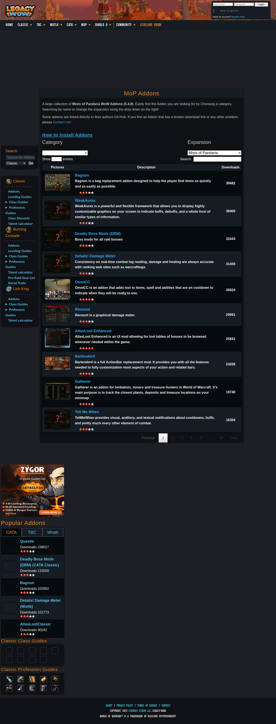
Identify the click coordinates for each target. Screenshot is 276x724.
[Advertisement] (18, 397)
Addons (14, 191)
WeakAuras (85, 200)
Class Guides (18, 202)
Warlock (55, 650)
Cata (70, 25)
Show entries (57, 159)
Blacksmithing (20, 679)
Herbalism (9, 687)
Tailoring (43, 687)
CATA (11, 532)
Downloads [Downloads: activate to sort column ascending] (230, 167)
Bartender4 (85, 356)
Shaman (32, 659)
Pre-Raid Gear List (21, 278)
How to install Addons (67, 134)
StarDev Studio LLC (140, 710)
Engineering (43, 679)
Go (31, 163)
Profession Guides (15, 210)
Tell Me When (87, 412)
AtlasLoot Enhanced (93, 331)
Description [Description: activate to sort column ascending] (146, 167)
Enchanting (32, 679)
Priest (32, 650)
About (109, 705)
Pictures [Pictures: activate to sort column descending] (57, 167)
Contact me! (62, 122)
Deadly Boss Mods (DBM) (98, 234)
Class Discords (19, 218)
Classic (23, 25)
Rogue (9, 659)
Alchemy (9, 679)
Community (124, 25)
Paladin (9, 650)
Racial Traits (17, 283)
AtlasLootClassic (35, 624)
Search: (210, 159)
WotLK (54, 25)
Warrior (43, 650)
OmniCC (82, 282)
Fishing (55, 687)
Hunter (43, 659)
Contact (166, 705)
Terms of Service (147, 705)
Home (9, 25)
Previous (148, 438)
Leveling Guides (20, 197)
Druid (20, 650)
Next (234, 438)
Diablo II (101, 25)
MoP (84, 25)
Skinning (32, 687)
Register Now (238, 16)
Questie (27, 541)
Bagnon (82, 175)
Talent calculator (20, 223)
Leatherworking (55, 679)
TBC (39, 25)
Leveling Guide (151, 25)
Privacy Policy (125, 705)
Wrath (52, 532)
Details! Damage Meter (95, 256)
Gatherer (83, 381)
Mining (20, 687)
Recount (82, 309)
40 (221, 438)
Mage (20, 659)
